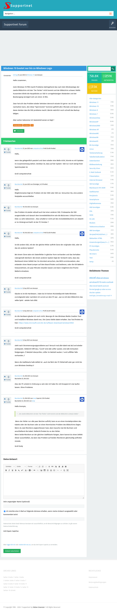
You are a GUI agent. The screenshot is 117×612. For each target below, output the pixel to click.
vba (98, 277)
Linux (91, 149)
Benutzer (88, 26)
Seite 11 (24, 584)
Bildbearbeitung (95, 164)
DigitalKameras (95, 203)
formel (92, 289)
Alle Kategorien (95, 99)
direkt (13, 590)
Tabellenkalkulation (97, 157)
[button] (10, 466)
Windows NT (94, 130)
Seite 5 (12, 580)
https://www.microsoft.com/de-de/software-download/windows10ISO (46, 323)
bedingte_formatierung (97, 295)
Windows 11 (93, 102)
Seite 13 (13, 587)
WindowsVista (94, 118)
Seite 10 (18, 584)
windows (26, 125)
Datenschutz (93, 587)
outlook (110, 282)
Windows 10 (30, 75)
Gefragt (15, 75)
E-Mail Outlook (95, 172)
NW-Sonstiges (94, 230)
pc (101, 289)
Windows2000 (94, 126)
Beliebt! (53, 26)
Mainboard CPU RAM (97, 188)
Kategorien (80, 26)
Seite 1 (11, 577)
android (105, 286)
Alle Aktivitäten (34, 26)
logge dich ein (11, 545)
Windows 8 (93, 110)
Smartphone (94, 199)
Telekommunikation (97, 227)
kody (34, 398)
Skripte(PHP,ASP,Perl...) (98, 234)
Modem (92, 223)
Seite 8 (6, 584)
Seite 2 (17, 577)
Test (91, 258)
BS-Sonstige (94, 145)
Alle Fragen (45, 26)
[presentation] (20, 537)
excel (92, 277)
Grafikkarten (94, 192)
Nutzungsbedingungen (97, 582)
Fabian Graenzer (39, 607)
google (97, 289)
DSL (90, 211)
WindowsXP (93, 122)
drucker (92, 293)
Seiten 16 (6, 590)
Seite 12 (6, 587)
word (100, 286)
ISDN (91, 215)
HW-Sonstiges (94, 207)
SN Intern (93, 254)
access (108, 289)
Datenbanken (94, 161)
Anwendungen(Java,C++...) (99, 242)
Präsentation (94, 176)
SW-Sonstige (94, 184)
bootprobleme (18, 125)
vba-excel (93, 286)
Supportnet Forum (15, 24)
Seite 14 (19, 587)
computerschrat (38, 148)
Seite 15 (25, 587)
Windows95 (93, 141)
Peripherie (93, 196)
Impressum (93, 577)
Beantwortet (19, 148)
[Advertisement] (58, 47)
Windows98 (93, 137)
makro (104, 282)
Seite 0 (6, 577)
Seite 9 (11, 584)
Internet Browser (95, 180)
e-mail (108, 295)
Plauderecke (94, 250)
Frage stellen (97, 26)
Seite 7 (23, 580)
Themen (72, 26)
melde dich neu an (25, 545)
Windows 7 (93, 114)
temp (91, 262)
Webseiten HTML (95, 238)
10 (32, 125)
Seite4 (7, 580)
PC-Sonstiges (94, 246)
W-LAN (91, 219)
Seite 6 (18, 580)
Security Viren (94, 168)
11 (111, 295)
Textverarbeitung (95, 153)
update (97, 293)
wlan (104, 289)
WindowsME (94, 133)
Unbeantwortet (62, 26)
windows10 (94, 282)
